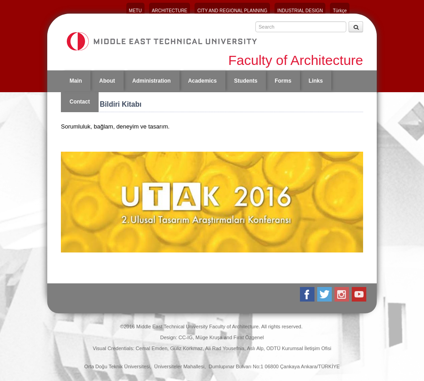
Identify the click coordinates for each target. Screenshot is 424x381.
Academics (202, 81)
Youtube (360, 294)
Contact (80, 102)
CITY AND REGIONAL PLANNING (232, 10)
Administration (151, 81)
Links (316, 81)
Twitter (325, 294)
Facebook (308, 294)
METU (135, 10)
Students (245, 81)
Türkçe (340, 10)
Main (76, 81)
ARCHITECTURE (169, 10)
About (107, 81)
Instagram (342, 294)
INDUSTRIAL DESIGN (300, 10)
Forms (282, 81)
